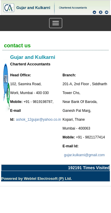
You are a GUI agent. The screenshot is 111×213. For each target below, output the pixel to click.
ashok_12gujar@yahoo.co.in (38, 119)
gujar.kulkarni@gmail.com (84, 155)
